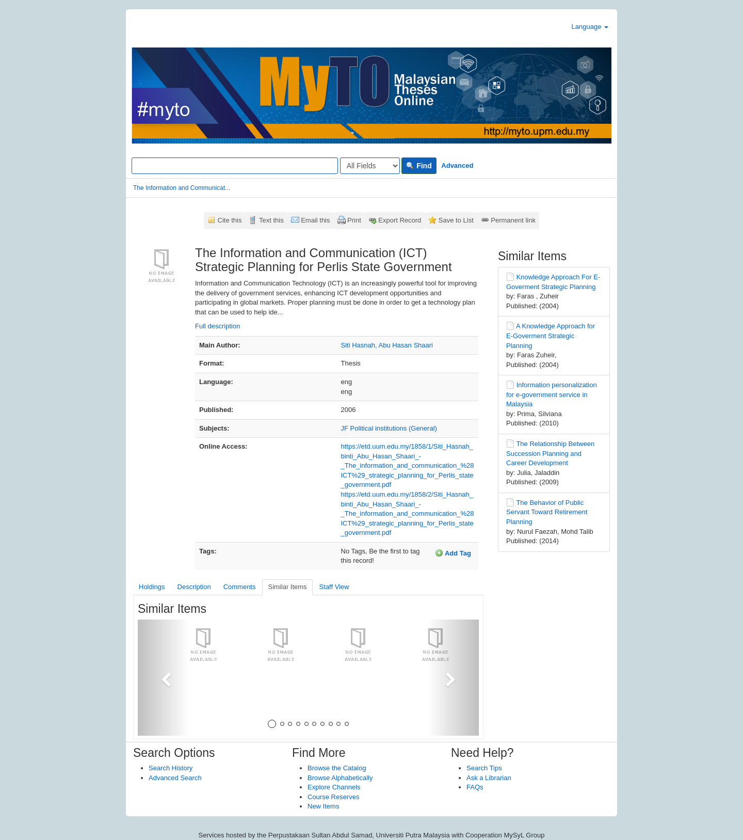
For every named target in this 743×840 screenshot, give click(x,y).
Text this (271, 220)
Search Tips (484, 768)
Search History (170, 768)
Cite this (230, 220)
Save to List (456, 220)
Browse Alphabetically (340, 778)
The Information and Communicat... (181, 188)
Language (590, 26)
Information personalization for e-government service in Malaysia (551, 394)
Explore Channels (334, 787)
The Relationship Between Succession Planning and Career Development (550, 453)
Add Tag (453, 553)
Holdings (152, 587)
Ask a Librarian (488, 778)
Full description (217, 326)
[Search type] (370, 165)
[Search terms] (235, 165)
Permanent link (513, 220)
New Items (323, 806)
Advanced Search (175, 778)
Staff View (334, 587)
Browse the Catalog (337, 768)
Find (418, 166)
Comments (239, 587)
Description (194, 587)
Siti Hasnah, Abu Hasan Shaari (387, 345)
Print (354, 220)
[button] (163, 678)
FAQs (474, 787)
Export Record (399, 220)
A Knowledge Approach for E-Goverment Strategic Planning (550, 335)
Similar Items (287, 587)
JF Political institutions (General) (389, 428)
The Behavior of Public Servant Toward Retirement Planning (546, 512)
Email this (315, 220)
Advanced (457, 165)
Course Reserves (333, 797)
